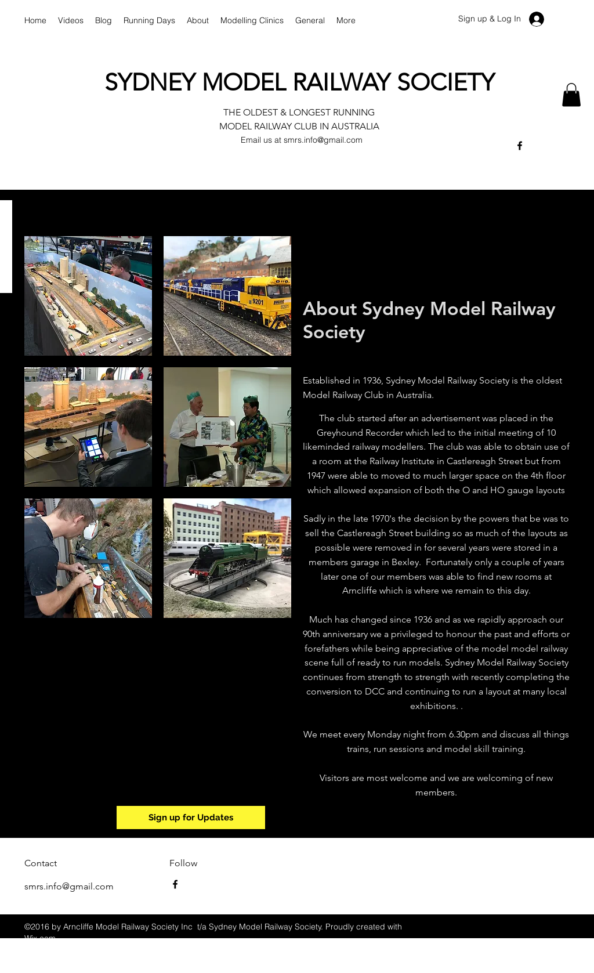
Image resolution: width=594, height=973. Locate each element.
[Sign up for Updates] (191, 817)
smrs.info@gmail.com (323, 140)
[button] (571, 95)
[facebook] (520, 145)
